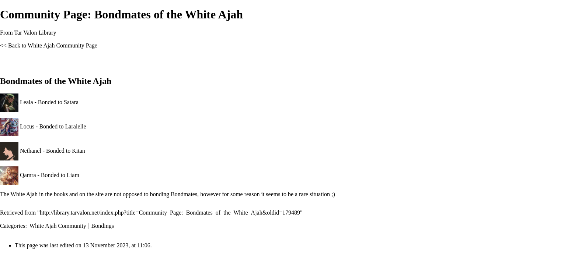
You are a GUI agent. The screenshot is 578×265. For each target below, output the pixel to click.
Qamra (28, 175)
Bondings (102, 226)
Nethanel (30, 151)
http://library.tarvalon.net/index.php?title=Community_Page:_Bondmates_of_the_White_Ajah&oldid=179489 (170, 212)
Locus (27, 126)
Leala (26, 102)
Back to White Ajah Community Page (52, 45)
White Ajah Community (57, 226)
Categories (12, 226)
